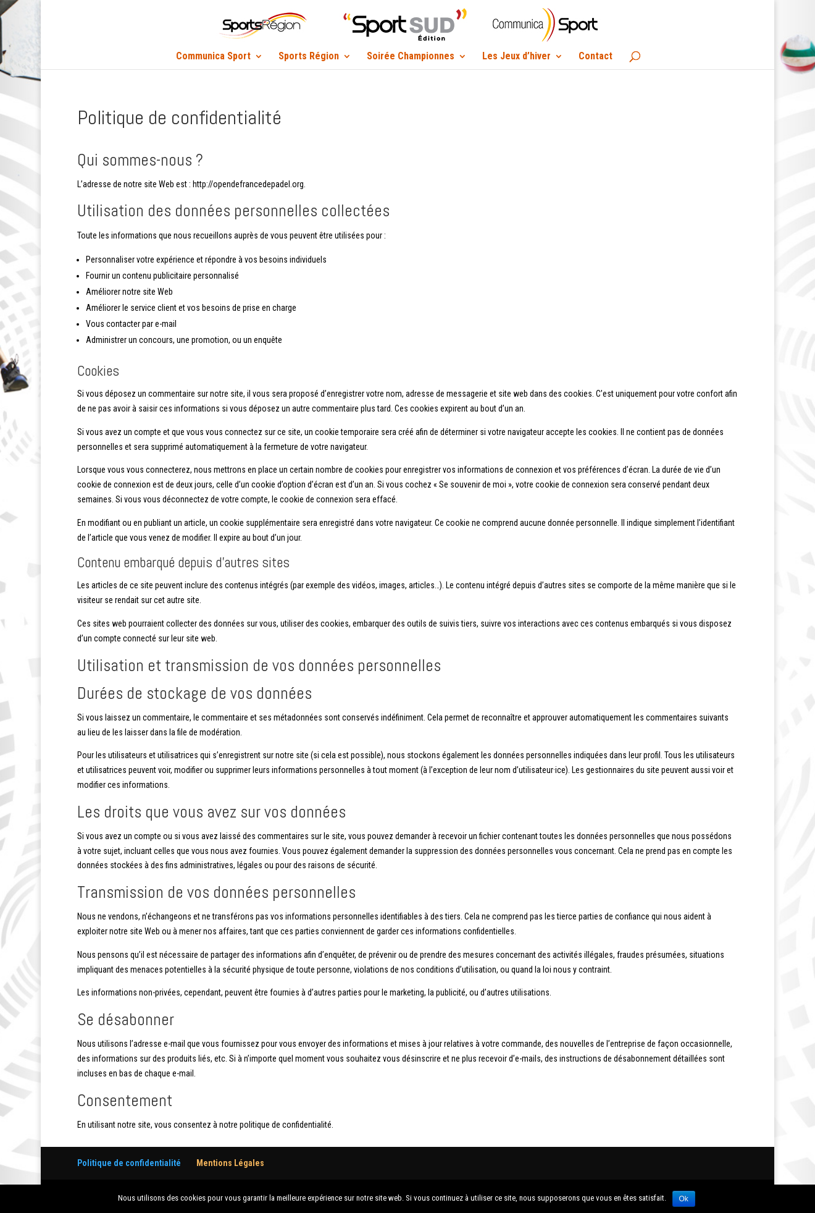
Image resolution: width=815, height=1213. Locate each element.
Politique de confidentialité (129, 1163)
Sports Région (308, 57)
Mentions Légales (230, 1163)
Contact (595, 57)
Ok (683, 1198)
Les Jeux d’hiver (516, 57)
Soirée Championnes (410, 57)
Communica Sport (213, 57)
